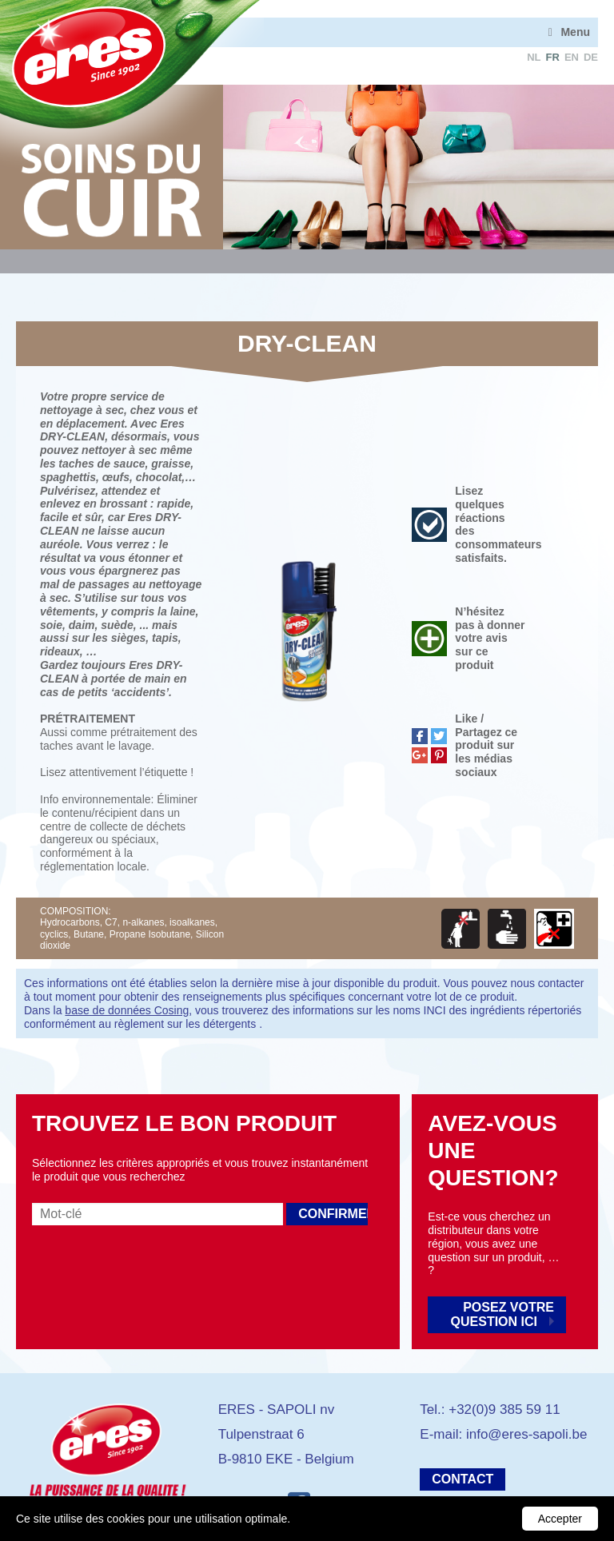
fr (553, 57)
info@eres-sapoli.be (526, 1434)
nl (533, 57)
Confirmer (333, 1213)
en (571, 57)
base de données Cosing (127, 1010)
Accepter (560, 1518)
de (591, 57)
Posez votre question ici (502, 1314)
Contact (462, 1479)
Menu (575, 32)
